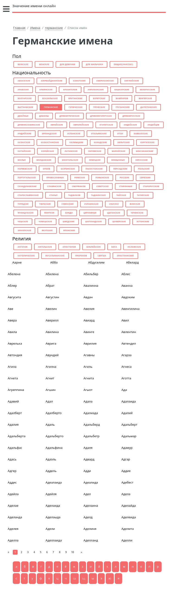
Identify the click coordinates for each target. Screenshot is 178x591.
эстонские (143, 221)
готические (76, 107)
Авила (12, 332)
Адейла (13, 494)
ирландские (49, 133)
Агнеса (126, 367)
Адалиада (90, 413)
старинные (125, 186)
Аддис (12, 482)
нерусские (141, 160)
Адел (87, 494)
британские (75, 98)
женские (44, 64)
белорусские (147, 89)
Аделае (13, 505)
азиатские (79, 80)
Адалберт (15, 413)
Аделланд (90, 540)
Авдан (88, 297)
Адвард (88, 459)
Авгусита (14, 297)
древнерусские (131, 116)
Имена (35, 28)
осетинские (68, 168)
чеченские (137, 212)
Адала (87, 401)
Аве (10, 309)
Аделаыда (53, 517)
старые (53, 195)
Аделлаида (54, 540)
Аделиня (89, 529)
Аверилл (52, 320)
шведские (69, 221)
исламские (134, 246)
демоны (44, 116)
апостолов (69, 246)
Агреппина (16, 390)
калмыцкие (76, 142)
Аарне (17, 262)
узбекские (67, 204)
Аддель (51, 471)
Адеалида (90, 482)
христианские (125, 255)
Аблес (125, 274)
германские (54, 28)
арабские (23, 89)
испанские (73, 133)
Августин (52, 297)
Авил (125, 320)
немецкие (95, 160)
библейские (93, 246)
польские (144, 168)
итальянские (98, 133)
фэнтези (49, 212)
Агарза (126, 355)
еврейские (57, 124)
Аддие (126, 471)
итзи (120, 133)
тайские (121, 195)
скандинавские (27, 186)
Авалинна (90, 285)
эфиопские (24, 230)
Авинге (88, 332)
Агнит (50, 378)
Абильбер (90, 274)
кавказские (141, 133)
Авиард (89, 320)
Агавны (89, 355)
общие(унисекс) (123, 64)
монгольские (70, 160)
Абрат (50, 285)
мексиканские (144, 151)
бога (114, 246)
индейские (130, 124)
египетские (106, 124)
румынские (102, 177)
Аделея (13, 529)
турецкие (23, 204)
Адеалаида (54, 482)
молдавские (43, 160)
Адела (125, 494)
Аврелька (15, 343)
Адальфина (54, 448)
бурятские (99, 98)
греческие (99, 107)
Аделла (13, 540)
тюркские (45, 204)
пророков (81, 255)
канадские (100, 142)
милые (22, 160)
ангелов (23, 246)
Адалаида (128, 401)
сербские (145, 177)
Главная (19, 28)
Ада (124, 390)
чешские (23, 221)
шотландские (93, 221)
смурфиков (79, 186)
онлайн (34, 5)
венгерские (145, 98)
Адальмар (128, 436)
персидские (120, 168)
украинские (91, 204)
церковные (89, 212)
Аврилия (89, 343)
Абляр (12, 285)
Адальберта (16, 436)
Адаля (87, 448)
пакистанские (94, 168)
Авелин (51, 309)
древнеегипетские (101, 116)
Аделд (87, 517)
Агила (12, 367)
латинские (71, 151)
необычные (118, 160)
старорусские (151, 186)
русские (124, 177)
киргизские (147, 142)
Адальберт (129, 424)
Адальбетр (91, 436)
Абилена (52, 274)
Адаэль (51, 459)
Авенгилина (130, 309)
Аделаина (90, 505)
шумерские (119, 221)
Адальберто (55, 436)
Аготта (126, 378)
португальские (27, 177)
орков (46, 168)
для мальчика (94, 64)
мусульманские (55, 255)
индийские (24, 133)
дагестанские (148, 107)
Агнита (88, 378)
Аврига (51, 343)
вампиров (122, 98)
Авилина (52, 332)
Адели (50, 529)
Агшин (51, 390)
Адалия (13, 424)
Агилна (51, 367)
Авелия (88, 309)
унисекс (114, 204)
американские (105, 80)
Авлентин (128, 332)
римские (79, 177)
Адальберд (91, 424)
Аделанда (15, 517)
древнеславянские (29, 124)
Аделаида (53, 505)
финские (135, 204)
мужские (23, 64)
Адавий (13, 401)
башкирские (121, 89)
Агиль (87, 367)
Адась (12, 459)
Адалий (127, 413)
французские (25, 212)
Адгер (12, 471)
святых (102, 255)
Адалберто (54, 413)
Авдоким (128, 297)
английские (131, 80)
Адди (87, 471)
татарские (143, 195)
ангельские (45, 246)
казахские (24, 142)
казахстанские (50, 142)
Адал (49, 401)
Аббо (54, 262)
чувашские (45, 221)
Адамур (127, 448)
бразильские (50, 98)
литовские (94, 151)
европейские (81, 124)
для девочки (67, 64)
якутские (47, 230)
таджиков (74, 195)
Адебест (127, 482)
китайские (24, 151)
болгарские (25, 98)
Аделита (127, 529)
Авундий (52, 355)
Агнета (13, 378)
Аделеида (128, 517)
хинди (69, 212)
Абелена (14, 274)
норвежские (25, 168)
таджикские (98, 195)
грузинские (123, 107)
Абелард (132, 262)
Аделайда (128, 505)
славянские (54, 186)
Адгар (125, 459)
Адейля (51, 494)
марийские (118, 151)
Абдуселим (96, 262)
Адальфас (15, 448)
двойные (23, 116)
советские (102, 186)
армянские (45, 89)
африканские (96, 89)
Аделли (126, 540)
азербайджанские (51, 80)
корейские (47, 151)
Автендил (128, 343)
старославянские (28, 195)
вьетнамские (25, 107)
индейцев (153, 124)
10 (72, 552)
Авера (12, 320)
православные (55, 177)
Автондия (15, 355)
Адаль (50, 424)
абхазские (24, 80)
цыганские (113, 212)
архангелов (70, 89)
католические (26, 255)
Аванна (127, 285)
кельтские (124, 142)
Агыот (87, 390)
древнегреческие (69, 116)
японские (69, 230)
